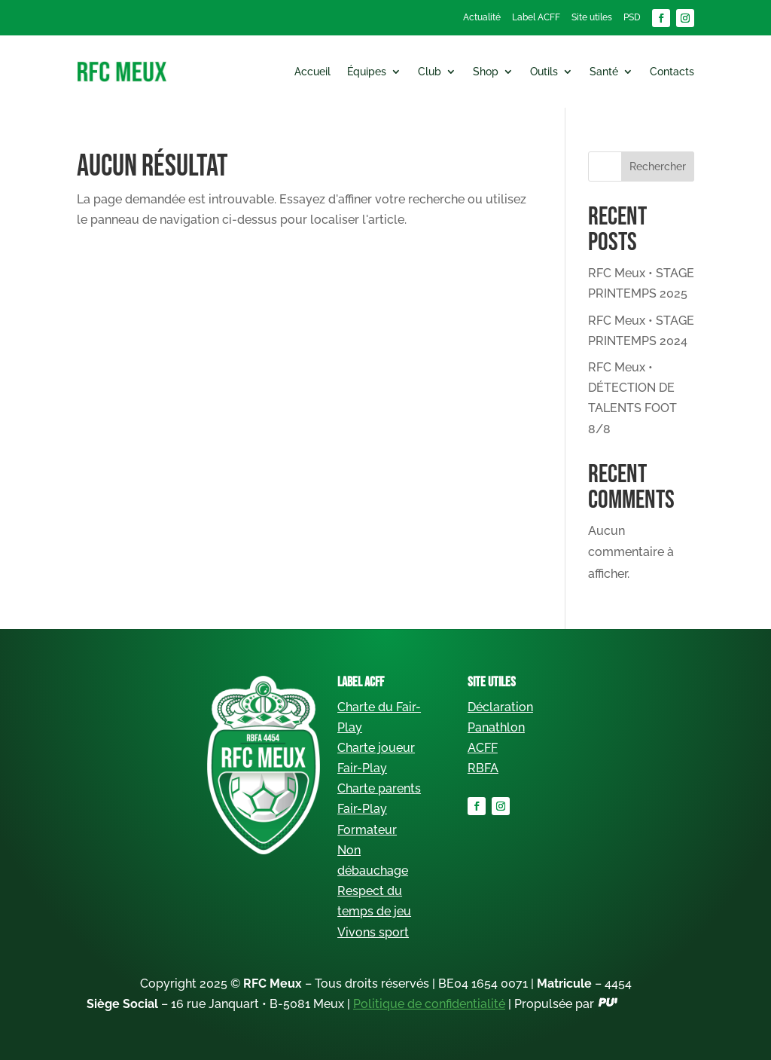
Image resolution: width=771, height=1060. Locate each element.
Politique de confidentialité (429, 1004)
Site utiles (591, 17)
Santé (604, 72)
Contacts (672, 72)
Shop (485, 72)
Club (429, 72)
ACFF (483, 748)
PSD (632, 17)
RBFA (483, 768)
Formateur (367, 830)
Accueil (312, 72)
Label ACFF (536, 17)
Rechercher (657, 166)
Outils (544, 72)
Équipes (366, 72)
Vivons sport (373, 932)
